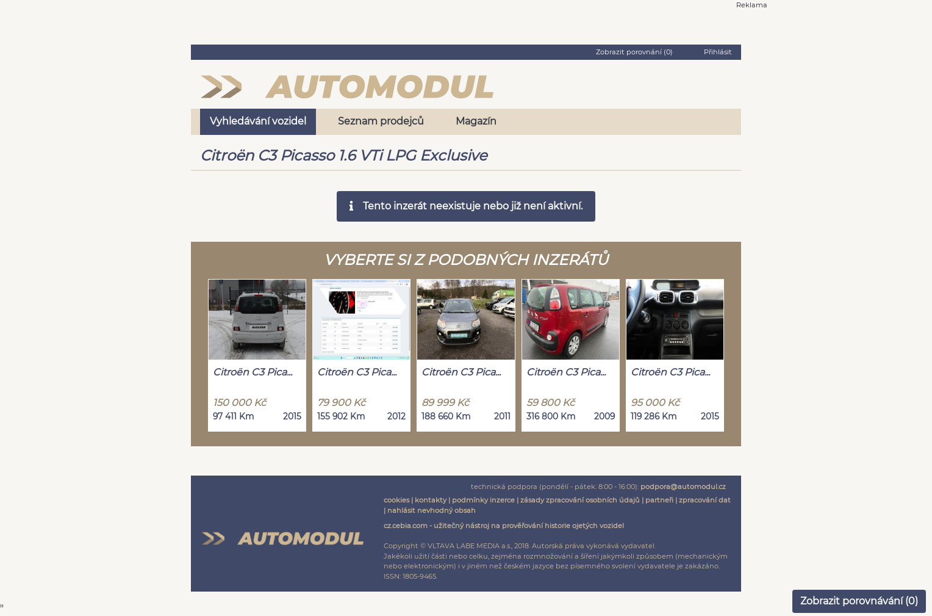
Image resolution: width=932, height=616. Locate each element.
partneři (659, 500)
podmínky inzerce (483, 500)
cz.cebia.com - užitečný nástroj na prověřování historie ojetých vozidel (504, 525)
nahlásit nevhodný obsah (431, 510)
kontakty (430, 500)
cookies (396, 500)
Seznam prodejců (381, 121)
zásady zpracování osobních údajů (580, 500)
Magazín (476, 121)
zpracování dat (705, 500)
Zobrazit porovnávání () (859, 601)
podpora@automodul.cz (683, 486)
